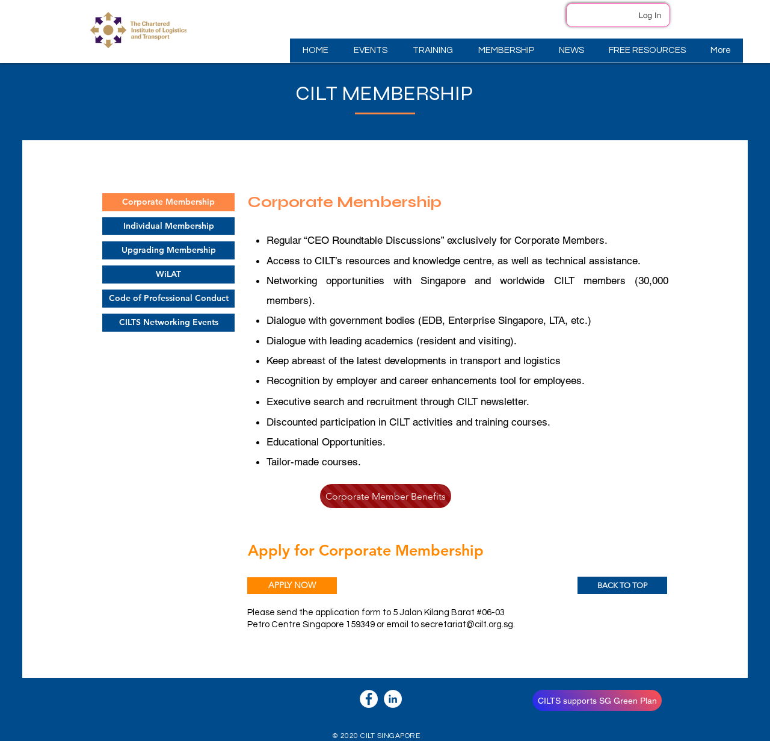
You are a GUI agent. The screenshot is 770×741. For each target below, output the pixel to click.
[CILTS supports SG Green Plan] (597, 700)
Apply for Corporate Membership (366, 550)
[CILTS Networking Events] (168, 323)
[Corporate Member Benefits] (385, 496)
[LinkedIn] (393, 699)
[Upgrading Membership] (168, 250)
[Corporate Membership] (168, 202)
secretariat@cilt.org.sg (466, 624)
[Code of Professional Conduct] (168, 299)
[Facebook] (369, 699)
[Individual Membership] (168, 226)
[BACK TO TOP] (622, 585)
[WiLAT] (168, 274)
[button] (369, 51)
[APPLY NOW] (292, 585)
